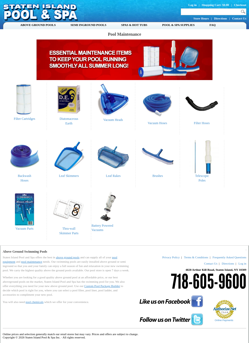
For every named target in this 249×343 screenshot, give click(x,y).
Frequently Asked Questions (229, 257)
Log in (192, 4)
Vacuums (97, 230)
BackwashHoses (24, 176)
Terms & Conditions (196, 257)
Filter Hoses (202, 121)
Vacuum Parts (24, 226)
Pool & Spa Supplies (178, 25)
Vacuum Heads (113, 120)
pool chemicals (34, 302)
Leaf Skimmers (69, 174)
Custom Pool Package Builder (102, 286)
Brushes (158, 174)
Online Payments (224, 320)
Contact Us (239, 18)
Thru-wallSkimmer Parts (69, 229)
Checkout (240, 4)
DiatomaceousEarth (69, 119)
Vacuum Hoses (157, 121)
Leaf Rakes (113, 174)
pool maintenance (31, 261)
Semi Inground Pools (88, 25)
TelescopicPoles (202, 176)
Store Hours (201, 18)
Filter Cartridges (24, 117)
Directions (220, 18)
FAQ (212, 25)
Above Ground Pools (38, 25)
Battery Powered (102, 225)
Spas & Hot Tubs (134, 25)
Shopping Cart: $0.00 (215, 4)
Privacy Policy (170, 257)
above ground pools (68, 257)
